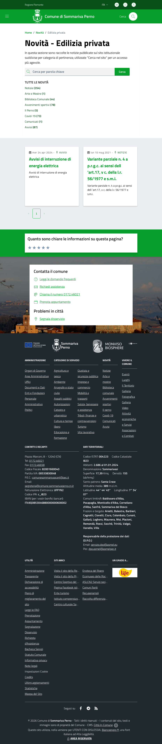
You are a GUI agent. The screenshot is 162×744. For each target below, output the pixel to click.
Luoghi (126, 380)
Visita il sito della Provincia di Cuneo (74, 576)
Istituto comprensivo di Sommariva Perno (78, 599)
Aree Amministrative (37, 376)
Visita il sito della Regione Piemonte (74, 571)
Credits (29, 677)
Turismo (82, 426)
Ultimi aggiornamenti (37, 683)
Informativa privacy (36, 660)
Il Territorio (128, 385)
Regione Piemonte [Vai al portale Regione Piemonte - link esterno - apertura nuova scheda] (34, 4)
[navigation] (7, 16)
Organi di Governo (35, 371)
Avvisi (61, 152)
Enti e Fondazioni (35, 393)
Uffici (28, 382)
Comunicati (109, 421)
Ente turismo (61, 593)
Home (28, 32)
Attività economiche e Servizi (129, 419)
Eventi (125, 374)
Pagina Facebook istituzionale (71, 587)
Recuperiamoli (90, 593)
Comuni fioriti (90, 587)
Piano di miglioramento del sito (35, 598)
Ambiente (59, 382)
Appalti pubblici (62, 398)
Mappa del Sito (33, 694)
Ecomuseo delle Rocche (96, 576)
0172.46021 (36, 461)
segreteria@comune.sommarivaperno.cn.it (49, 486)
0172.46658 (37, 465)
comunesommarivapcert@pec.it (50, 477)
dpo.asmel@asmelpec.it (102, 549)
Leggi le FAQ (32, 610)
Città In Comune (103, 725)
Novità (38, 32)
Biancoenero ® (110, 730)
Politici (28, 410)
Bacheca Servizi (34, 649)
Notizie (120, 152)
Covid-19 (108, 415)
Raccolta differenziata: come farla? (102, 599)
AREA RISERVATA (79, 738)
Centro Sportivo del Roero (69, 582)
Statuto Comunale (35, 655)
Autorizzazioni (62, 404)
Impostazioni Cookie (36, 671)
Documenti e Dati (35, 387)
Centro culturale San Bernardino (72, 604)
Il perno (107, 410)
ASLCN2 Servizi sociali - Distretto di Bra (105, 582)
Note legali (31, 666)
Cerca (122, 72)
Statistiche (31, 688)
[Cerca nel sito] (133, 16)
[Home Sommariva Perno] (64, 16)
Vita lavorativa (86, 432)
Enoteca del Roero (93, 571)
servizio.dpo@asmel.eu (104, 545)
